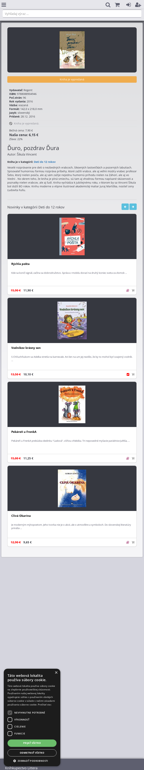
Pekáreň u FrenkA (23, 432)
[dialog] (32, 717)
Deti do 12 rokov (45, 162)
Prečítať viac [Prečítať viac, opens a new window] (44, 704)
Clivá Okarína (21, 516)
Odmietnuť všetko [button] (32, 752)
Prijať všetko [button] (32, 743)
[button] (117, 5)
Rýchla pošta (20, 264)
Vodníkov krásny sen (26, 348)
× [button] (56, 672)
